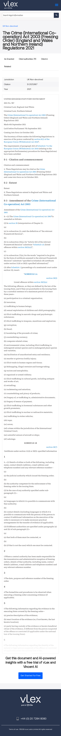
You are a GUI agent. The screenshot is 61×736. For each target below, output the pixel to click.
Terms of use (13, 729)
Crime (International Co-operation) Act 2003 (27, 115)
